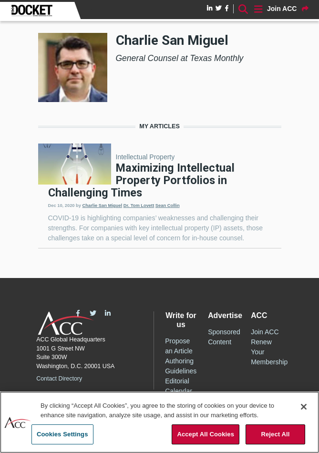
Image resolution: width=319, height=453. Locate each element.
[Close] (303, 407)
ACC (66, 323)
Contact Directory (59, 378)
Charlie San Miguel (102, 205)
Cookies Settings (62, 434)
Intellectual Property (145, 157)
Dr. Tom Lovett (138, 205)
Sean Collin (167, 205)
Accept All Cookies (205, 434)
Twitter (93, 313)
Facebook (77, 313)
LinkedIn (107, 313)
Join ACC (264, 332)
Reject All (275, 434)
